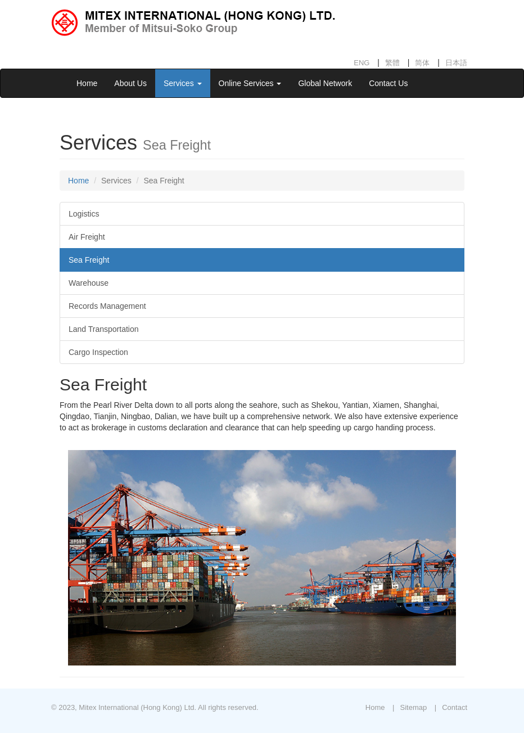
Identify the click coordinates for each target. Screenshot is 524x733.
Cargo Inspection (98, 352)
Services (183, 83)
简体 (422, 63)
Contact (454, 707)
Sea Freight (89, 259)
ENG (361, 63)
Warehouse (89, 282)
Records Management (107, 306)
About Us (130, 83)
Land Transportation (104, 329)
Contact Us (388, 83)
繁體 (392, 63)
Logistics (84, 213)
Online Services (250, 83)
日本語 (456, 63)
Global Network (325, 83)
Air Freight (87, 236)
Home (86, 83)
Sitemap (413, 707)
